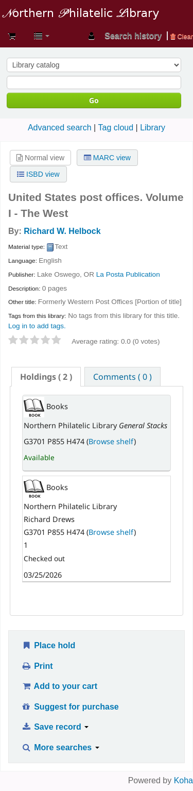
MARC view (107, 158)
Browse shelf (111, 441)
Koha (183, 780)
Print (36, 666)
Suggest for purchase (69, 706)
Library (152, 127)
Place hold (48, 645)
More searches (60, 747)
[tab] (46, 376)
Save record (55, 726)
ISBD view (38, 174)
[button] (11, 36)
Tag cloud (116, 127)
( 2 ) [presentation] (46, 376)
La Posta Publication (128, 274)
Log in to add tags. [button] (37, 326)
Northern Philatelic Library (90, 3)
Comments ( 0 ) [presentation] (122, 376)
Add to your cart (59, 686)
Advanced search (60, 127)
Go (94, 100)
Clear (181, 36)
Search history (133, 35)
